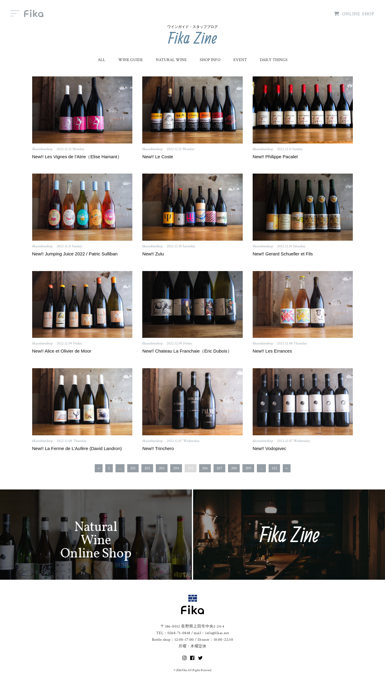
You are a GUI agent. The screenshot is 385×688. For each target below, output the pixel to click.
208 (234, 468)
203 (162, 468)
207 (219, 468)
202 (147, 468)
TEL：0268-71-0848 (173, 633)
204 (176, 468)
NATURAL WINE (171, 60)
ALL (101, 60)
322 (274, 468)
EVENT (240, 60)
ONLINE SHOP (354, 14)
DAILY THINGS (274, 60)
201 (133, 468)
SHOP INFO (210, 60)
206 (205, 468)
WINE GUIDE (130, 60)
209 (248, 468)
